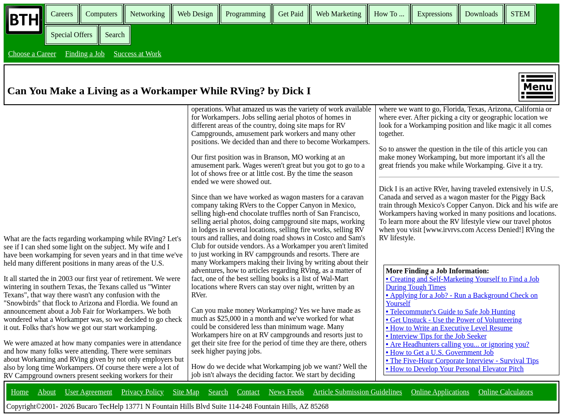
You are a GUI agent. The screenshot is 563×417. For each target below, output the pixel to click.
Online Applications (440, 392)
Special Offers (71, 35)
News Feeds (286, 392)
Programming (246, 14)
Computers (101, 14)
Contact (248, 392)
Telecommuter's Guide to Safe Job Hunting (450, 311)
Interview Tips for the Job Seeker (436, 336)
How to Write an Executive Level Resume (449, 328)
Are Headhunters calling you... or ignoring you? (457, 344)
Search (115, 35)
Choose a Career (32, 54)
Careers (62, 14)
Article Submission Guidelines (357, 392)
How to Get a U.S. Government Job (440, 352)
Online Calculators (505, 392)
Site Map (186, 392)
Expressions (434, 14)
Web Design (195, 14)
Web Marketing (338, 14)
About (47, 392)
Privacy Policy (142, 392)
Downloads (481, 14)
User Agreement (88, 392)
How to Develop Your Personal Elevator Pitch (455, 369)
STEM (520, 14)
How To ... (389, 14)
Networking (147, 14)
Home (20, 392)
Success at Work (137, 54)
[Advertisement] (94, 169)
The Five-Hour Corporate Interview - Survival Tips (462, 360)
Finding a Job (85, 54)
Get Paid (291, 14)
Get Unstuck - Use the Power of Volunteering (454, 320)
